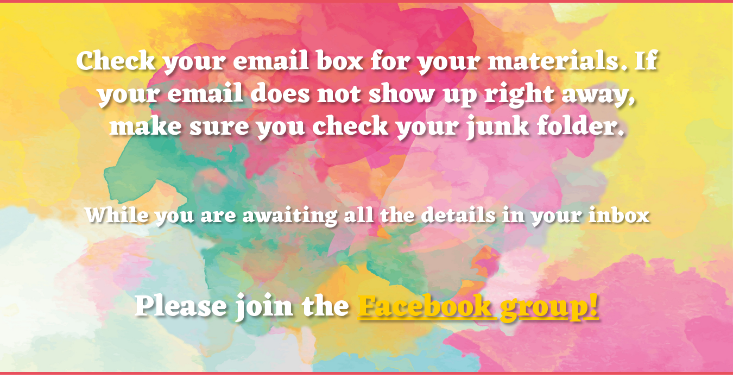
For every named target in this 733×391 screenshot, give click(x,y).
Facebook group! (478, 308)
